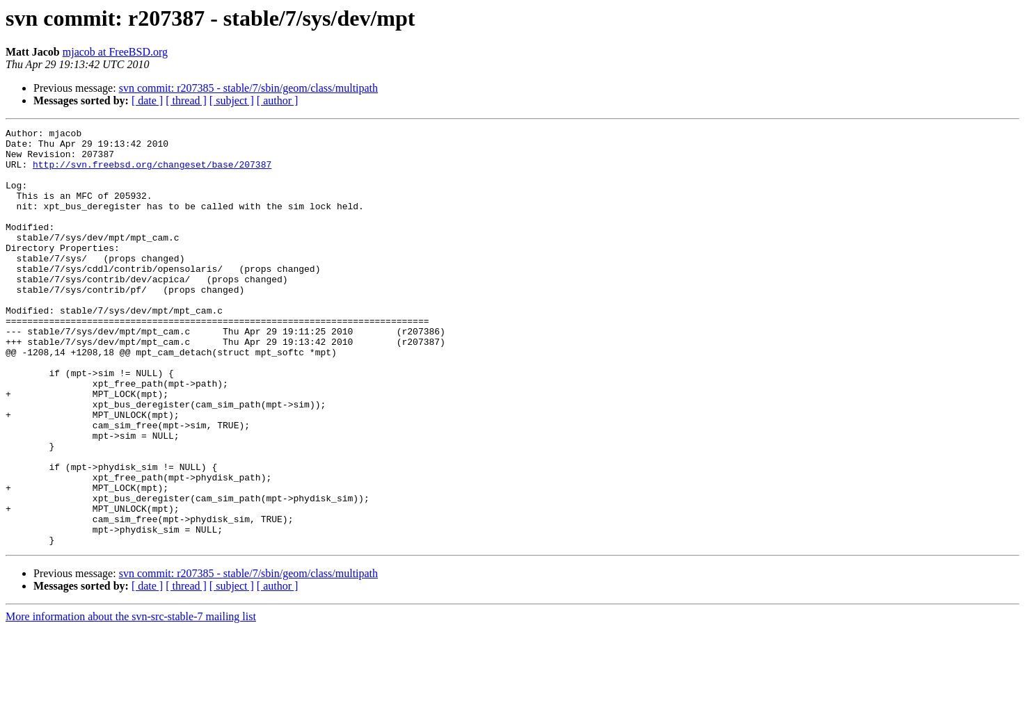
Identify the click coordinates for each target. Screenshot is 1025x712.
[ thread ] (186, 100)
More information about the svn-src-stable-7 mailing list (131, 700)
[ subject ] (231, 100)
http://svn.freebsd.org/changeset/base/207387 (152, 172)
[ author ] (278, 100)
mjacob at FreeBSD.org (115, 52)
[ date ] (147, 100)
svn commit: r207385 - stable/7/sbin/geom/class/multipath (248, 88)
